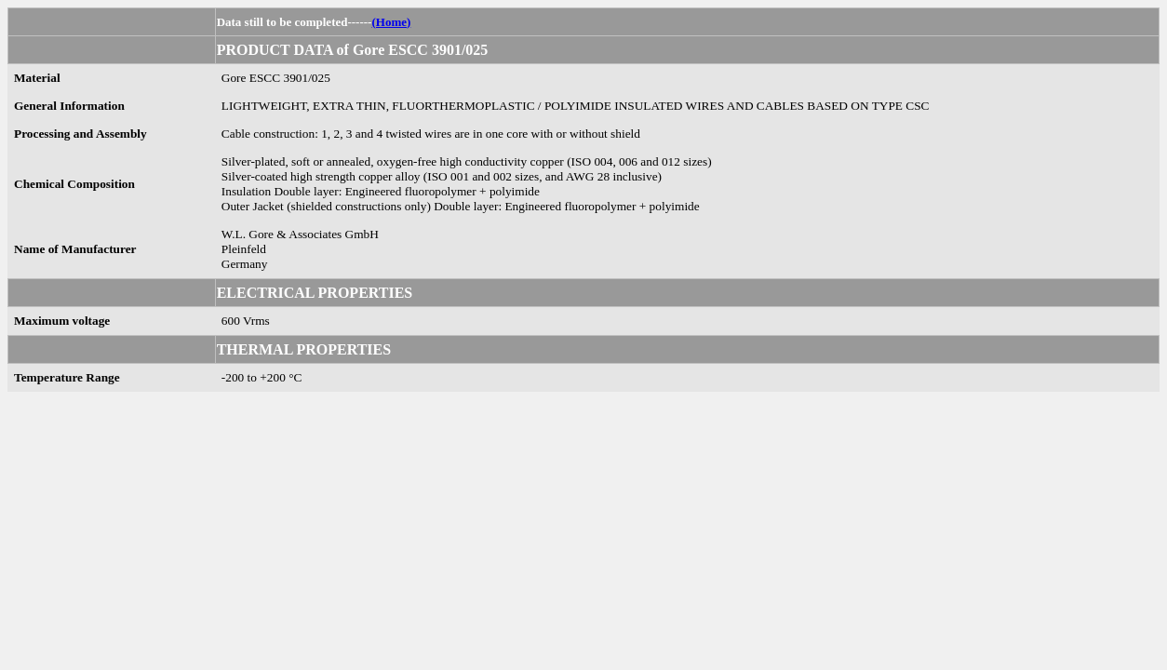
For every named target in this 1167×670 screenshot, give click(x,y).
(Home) (390, 22)
